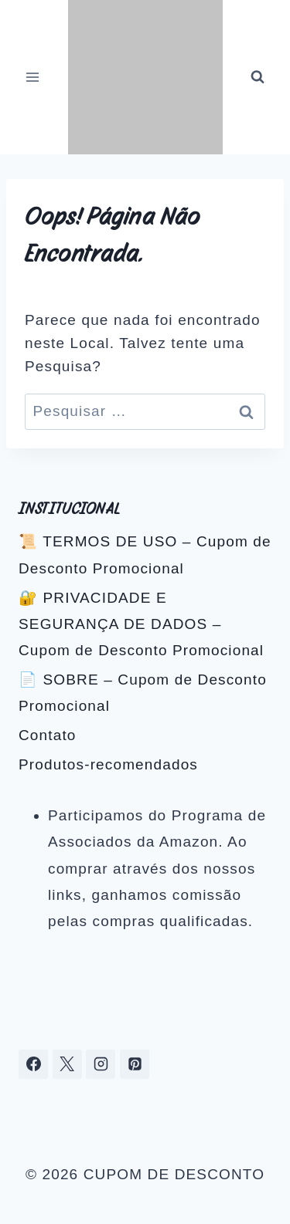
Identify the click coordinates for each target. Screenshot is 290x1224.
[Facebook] (33, 1064)
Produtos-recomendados (108, 764)
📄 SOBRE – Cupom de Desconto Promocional (143, 692)
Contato (48, 735)
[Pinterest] (134, 1064)
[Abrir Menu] (33, 77)
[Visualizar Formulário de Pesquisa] (257, 77)
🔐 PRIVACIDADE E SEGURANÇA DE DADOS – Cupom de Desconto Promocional (141, 624)
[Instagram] (100, 1064)
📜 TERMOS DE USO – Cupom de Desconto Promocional (145, 554)
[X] (67, 1064)
